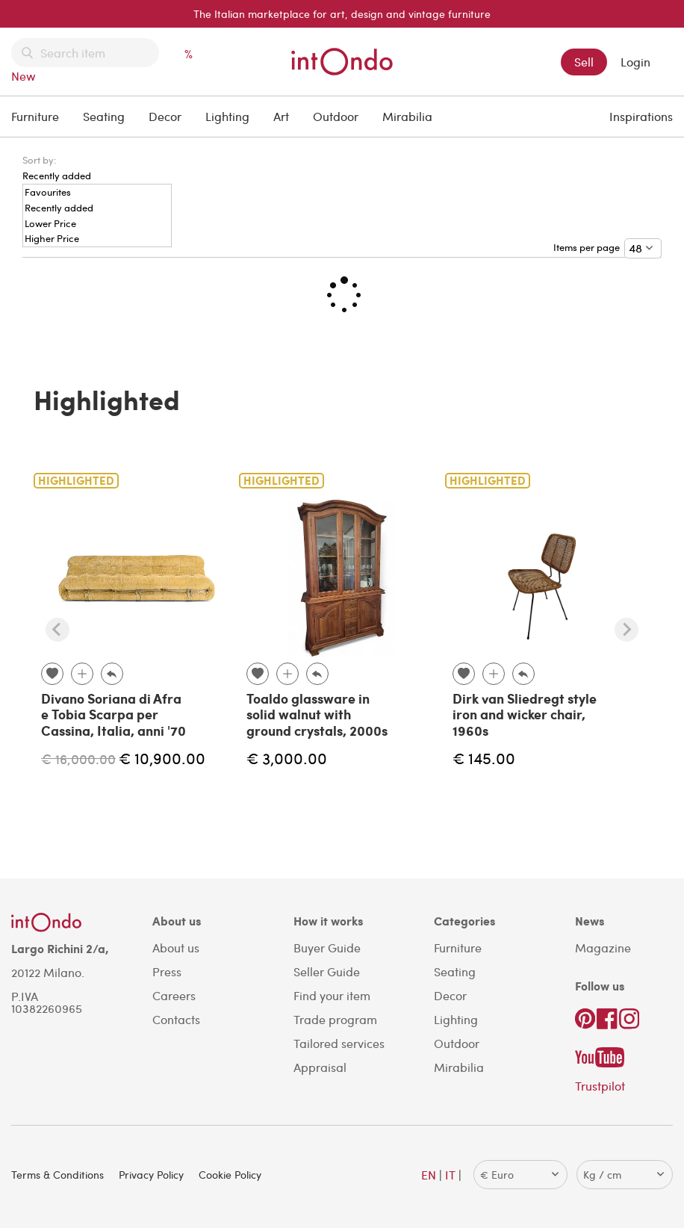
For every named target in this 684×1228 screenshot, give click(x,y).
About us (175, 947)
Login (635, 61)
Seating (104, 116)
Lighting (227, 116)
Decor (165, 116)
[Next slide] (626, 630)
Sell (584, 61)
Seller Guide (326, 971)
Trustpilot (600, 1086)
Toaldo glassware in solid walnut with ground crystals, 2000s (317, 714)
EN (428, 1174)
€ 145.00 (484, 758)
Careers (174, 995)
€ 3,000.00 (286, 758)
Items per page (588, 247)
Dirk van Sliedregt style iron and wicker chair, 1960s (525, 714)
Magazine (603, 947)
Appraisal (319, 1067)
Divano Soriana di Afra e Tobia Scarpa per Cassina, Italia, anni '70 (113, 714)
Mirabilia (407, 116)
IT (450, 1174)
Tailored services (339, 1043)
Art (281, 116)
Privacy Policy (151, 1174)
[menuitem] (56, 168)
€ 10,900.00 (162, 758)
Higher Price (52, 239)
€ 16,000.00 (78, 758)
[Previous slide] (57, 630)
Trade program (335, 1019)
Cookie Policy (230, 1174)
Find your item (331, 995)
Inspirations (641, 116)
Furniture (35, 116)
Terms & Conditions (57, 1174)
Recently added (59, 208)
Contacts (176, 1019)
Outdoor (335, 116)
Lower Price (50, 224)
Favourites (48, 192)
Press (166, 971)
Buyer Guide (327, 947)
